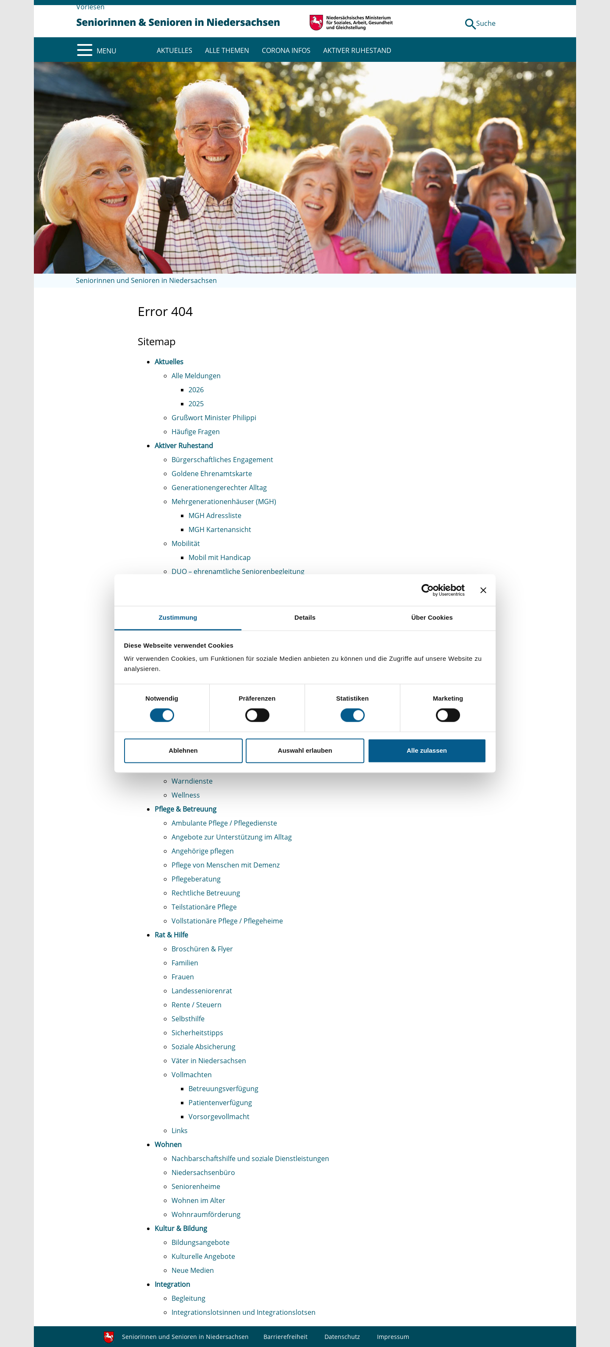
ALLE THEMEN (227, 50)
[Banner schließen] (483, 590)
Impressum (393, 1337)
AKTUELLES (174, 50)
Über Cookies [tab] (432, 617)
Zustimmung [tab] (178, 617)
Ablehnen (183, 750)
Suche (486, 23)
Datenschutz (342, 1337)
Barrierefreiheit (285, 1337)
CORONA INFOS (286, 50)
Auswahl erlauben (305, 750)
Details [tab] (305, 617)
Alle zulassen (427, 750)
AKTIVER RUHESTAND (357, 50)
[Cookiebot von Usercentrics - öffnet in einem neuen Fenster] (428, 590)
